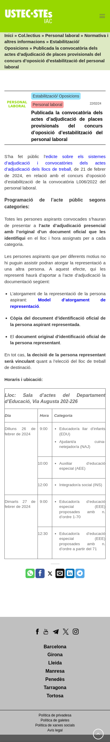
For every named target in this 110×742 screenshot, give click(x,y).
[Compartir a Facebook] (40, 573)
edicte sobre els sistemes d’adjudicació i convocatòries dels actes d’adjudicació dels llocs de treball (55, 163)
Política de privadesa (55, 715)
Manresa (55, 671)
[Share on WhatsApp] (30, 573)
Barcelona (55, 646)
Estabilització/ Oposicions (56, 96)
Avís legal (55, 730)
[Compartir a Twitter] (50, 573)
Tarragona (55, 687)
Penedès (55, 679)
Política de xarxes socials (55, 725)
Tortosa (55, 695)
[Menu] (102, 16)
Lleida (55, 662)
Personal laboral (62, 35)
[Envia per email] (60, 573)
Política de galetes (54, 720)
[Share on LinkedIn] (70, 573)
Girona (55, 654)
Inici (8, 35)
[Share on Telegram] (79, 573)
